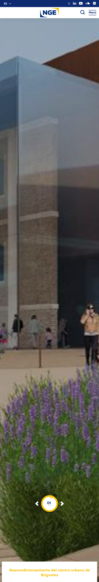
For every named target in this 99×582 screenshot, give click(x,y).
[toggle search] (82, 12)
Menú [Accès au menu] (92, 12)
